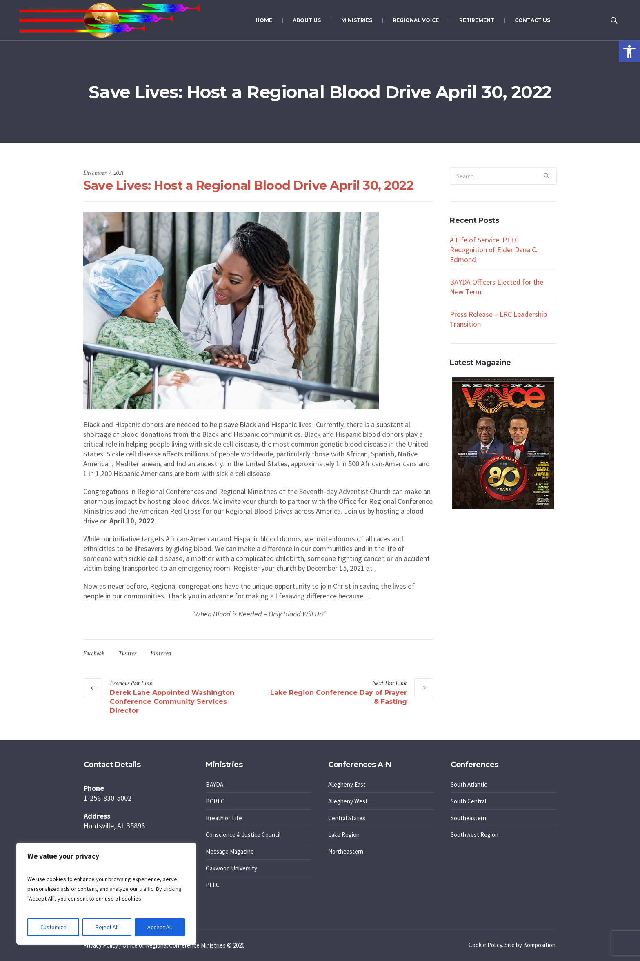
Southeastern (468, 818)
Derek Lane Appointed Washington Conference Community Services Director (172, 701)
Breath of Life (224, 818)
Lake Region (344, 835)
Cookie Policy (485, 945)
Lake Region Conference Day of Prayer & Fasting (338, 697)
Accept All (159, 927)
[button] (629, 51)
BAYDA (214, 784)
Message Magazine (230, 851)
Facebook (93, 653)
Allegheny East (347, 784)
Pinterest (160, 653)
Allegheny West (348, 801)
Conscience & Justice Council (243, 835)
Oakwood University (231, 868)
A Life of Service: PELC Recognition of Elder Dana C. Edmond (494, 249)
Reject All (107, 927)
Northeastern (345, 851)
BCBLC (215, 801)
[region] (106, 894)
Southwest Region (474, 835)
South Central (468, 801)
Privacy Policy (100, 945)
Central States (346, 818)
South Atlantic (469, 784)
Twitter (127, 653)
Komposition (539, 945)
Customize (53, 927)
